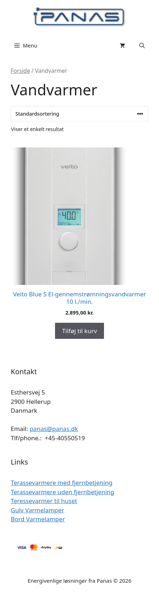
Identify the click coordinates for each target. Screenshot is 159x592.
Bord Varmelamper (38, 519)
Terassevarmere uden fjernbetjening (62, 492)
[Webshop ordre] (79, 113)
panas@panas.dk (54, 429)
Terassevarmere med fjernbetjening (62, 482)
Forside (20, 71)
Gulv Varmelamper (37, 510)
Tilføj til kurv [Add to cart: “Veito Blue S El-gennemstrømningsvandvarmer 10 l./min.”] (79, 331)
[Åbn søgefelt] (142, 45)
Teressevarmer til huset (44, 501)
